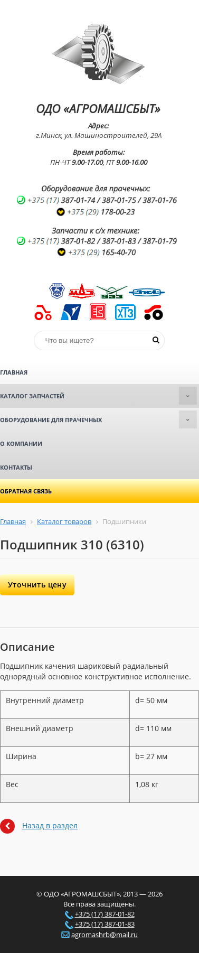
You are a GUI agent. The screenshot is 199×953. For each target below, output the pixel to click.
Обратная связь (26, 491)
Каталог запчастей (98, 396)
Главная (13, 372)
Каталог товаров (64, 521)
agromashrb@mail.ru (104, 934)
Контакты (16, 467)
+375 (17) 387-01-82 (105, 914)
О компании (21, 443)
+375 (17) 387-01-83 (105, 924)
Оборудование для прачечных (98, 419)
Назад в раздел (50, 825)
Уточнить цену (37, 585)
